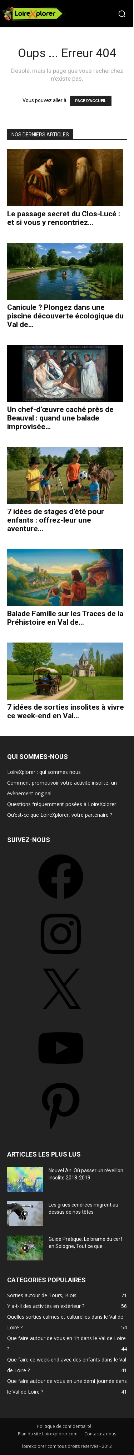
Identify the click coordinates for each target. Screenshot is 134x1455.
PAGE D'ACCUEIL (90, 101)
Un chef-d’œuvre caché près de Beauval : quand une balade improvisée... (60, 418)
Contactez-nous (100, 1434)
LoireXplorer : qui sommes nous (44, 772)
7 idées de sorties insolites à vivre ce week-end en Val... (65, 711)
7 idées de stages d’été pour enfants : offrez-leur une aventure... (55, 520)
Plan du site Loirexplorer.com (48, 1434)
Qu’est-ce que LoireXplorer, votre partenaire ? (59, 814)
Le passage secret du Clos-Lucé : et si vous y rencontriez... (63, 218)
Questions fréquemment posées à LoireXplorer (61, 804)
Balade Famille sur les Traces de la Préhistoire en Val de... (65, 617)
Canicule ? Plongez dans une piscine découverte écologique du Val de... (65, 316)
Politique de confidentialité (64, 1426)
